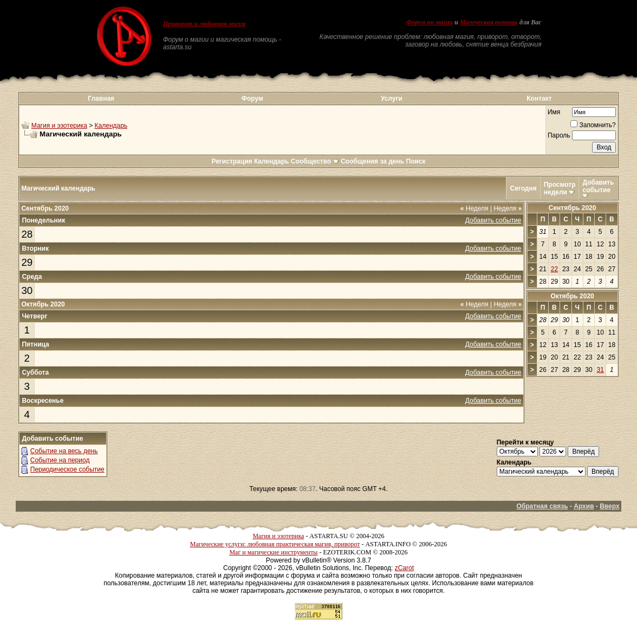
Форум (252, 98)
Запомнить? (592, 125)
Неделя (474, 208)
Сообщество (315, 161)
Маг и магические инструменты (273, 552)
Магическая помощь (489, 22)
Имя (554, 112)
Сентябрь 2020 (572, 208)
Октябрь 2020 (572, 296)
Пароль (559, 135)
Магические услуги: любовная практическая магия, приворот (275, 544)
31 (600, 370)
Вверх (609, 506)
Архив (584, 506)
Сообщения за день (372, 161)
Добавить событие (598, 186)
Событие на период (60, 460)
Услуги (391, 98)
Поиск (416, 161)
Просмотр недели (560, 188)
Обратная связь (542, 506)
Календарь (111, 125)
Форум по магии (429, 22)
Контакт (538, 98)
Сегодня (523, 188)
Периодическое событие (67, 469)
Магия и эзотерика (59, 125)
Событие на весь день (64, 451)
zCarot (404, 568)
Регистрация (231, 161)
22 (554, 269)
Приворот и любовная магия (204, 24)
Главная (101, 98)
